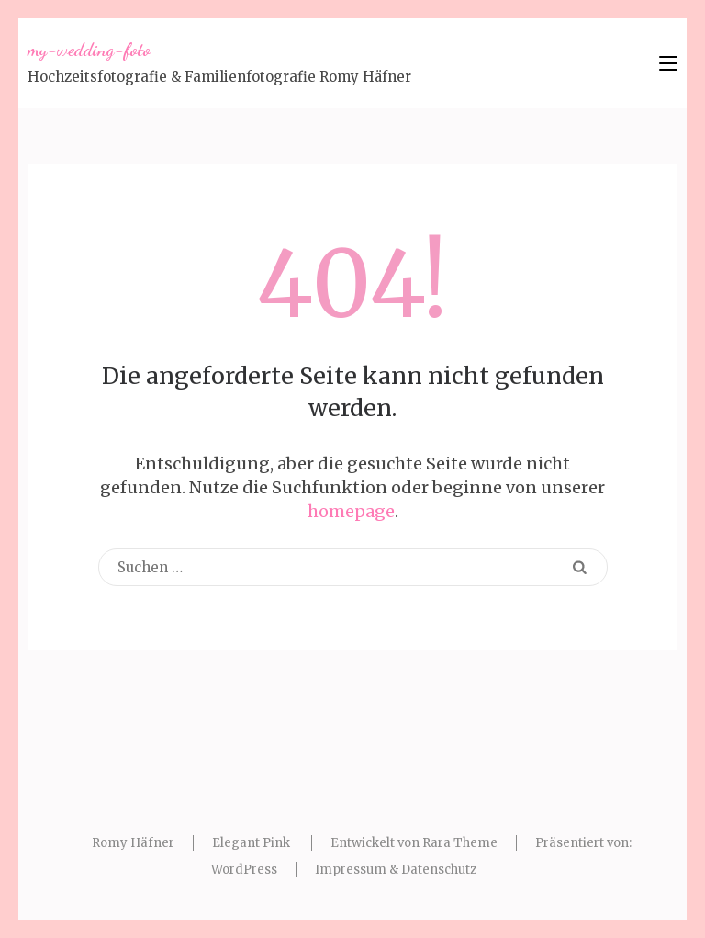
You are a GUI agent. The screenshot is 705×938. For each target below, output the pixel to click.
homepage (351, 511)
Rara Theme (460, 843)
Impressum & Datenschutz (395, 869)
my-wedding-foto (89, 50)
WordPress (244, 869)
